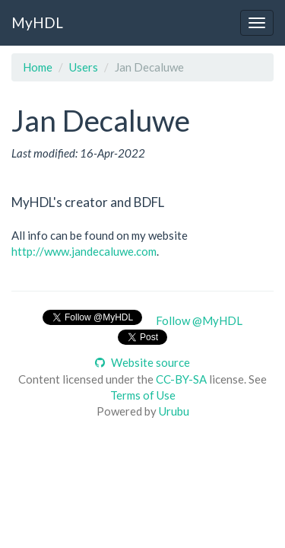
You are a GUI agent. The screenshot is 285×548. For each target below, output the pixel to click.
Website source (142, 362)
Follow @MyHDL (199, 320)
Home (37, 67)
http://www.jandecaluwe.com (84, 251)
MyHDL (37, 22)
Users (83, 67)
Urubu (174, 411)
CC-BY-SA (181, 379)
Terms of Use (143, 395)
